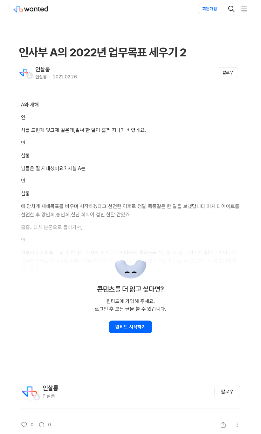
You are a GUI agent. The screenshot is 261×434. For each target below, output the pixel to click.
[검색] (231, 9)
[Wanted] (37, 9)
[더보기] (244, 9)
